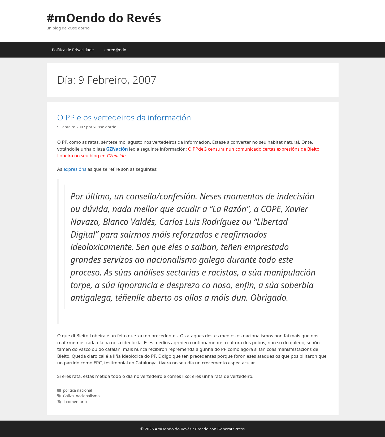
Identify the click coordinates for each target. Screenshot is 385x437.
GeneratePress (231, 428)
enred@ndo (115, 49)
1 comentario (75, 401)
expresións (74, 169)
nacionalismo (88, 395)
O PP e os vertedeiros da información (124, 117)
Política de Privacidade (73, 49)
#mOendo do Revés (104, 18)
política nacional (77, 390)
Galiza (68, 395)
